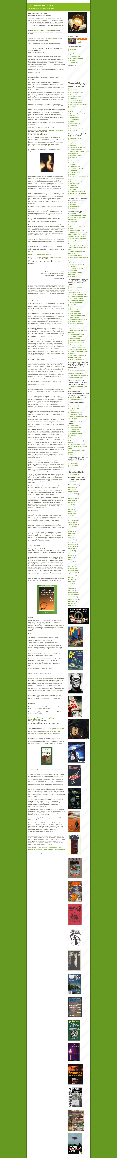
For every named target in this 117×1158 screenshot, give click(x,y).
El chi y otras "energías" (77, 264)
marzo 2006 (71, 586)
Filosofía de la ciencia (76, 51)
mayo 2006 (71, 581)
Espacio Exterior (74, 187)
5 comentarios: (59, 130)
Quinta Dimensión (75, 437)
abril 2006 (70, 583)
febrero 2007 (71, 564)
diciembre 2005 (72, 592)
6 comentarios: (58, 257)
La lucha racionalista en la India (79, 296)
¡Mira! (71, 454)
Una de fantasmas (75, 289)
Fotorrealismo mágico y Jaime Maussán (39, 254)
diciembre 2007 (72, 544)
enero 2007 (71, 566)
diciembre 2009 (72, 491)
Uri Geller (72, 223)
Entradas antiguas (60, 849)
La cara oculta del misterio (77, 370)
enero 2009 (71, 515)
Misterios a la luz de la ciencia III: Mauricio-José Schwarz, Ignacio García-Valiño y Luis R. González (78, 234)
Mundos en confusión (76, 327)
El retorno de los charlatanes (78, 147)
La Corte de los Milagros (77, 168)
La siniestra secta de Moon (77, 347)
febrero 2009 (71, 513)
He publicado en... (75, 474)
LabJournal (73, 185)
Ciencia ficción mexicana (77, 439)
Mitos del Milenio (75, 117)
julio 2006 (70, 577)
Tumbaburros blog (75, 166)
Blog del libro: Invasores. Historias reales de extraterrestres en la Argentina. (77, 143)
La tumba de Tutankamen (77, 359)
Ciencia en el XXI (74, 407)
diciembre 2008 (72, 518)
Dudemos (72, 174)
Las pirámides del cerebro (77, 191)
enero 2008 (71, 542)
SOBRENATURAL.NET (76, 93)
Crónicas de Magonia (76, 399)
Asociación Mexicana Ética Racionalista (51, 730)
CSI (38, 733)
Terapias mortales (75, 311)
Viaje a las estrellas (75, 309)
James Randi (73, 125)
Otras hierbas (74, 62)
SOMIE (30, 735)
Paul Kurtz (57, 731)
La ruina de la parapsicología (78, 294)
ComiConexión (32, 32)
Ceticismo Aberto (75, 123)
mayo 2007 (71, 557)
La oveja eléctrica (50, 228)
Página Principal (48, 849)
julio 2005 (70, 603)
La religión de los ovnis (76, 306)
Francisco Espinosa (45, 30)
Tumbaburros (74, 98)
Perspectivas (32, 146)
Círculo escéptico (75, 119)
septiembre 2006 (72, 573)
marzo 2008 (71, 537)
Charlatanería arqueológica (77, 340)
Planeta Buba (73, 463)
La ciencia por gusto (75, 405)
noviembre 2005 (72, 594)
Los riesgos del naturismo (77, 315)
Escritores (73, 481)
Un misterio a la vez (75, 155)
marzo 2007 (71, 561)
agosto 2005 (71, 601)
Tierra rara (73, 304)
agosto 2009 (71, 500)
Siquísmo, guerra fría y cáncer (78, 349)
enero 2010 (71, 489)
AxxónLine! (73, 435)
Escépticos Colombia (76, 112)
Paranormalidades (75, 183)
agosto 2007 (71, 551)
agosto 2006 (71, 575)
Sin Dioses (73, 204)
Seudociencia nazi (75, 338)
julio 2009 (70, 502)
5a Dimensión (74, 465)
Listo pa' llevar (74, 425)
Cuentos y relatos (75, 56)
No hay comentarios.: (34, 719)
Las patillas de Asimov (41, 5)
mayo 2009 (71, 507)
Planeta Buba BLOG (75, 469)
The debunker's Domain (76, 129)
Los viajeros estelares (76, 414)
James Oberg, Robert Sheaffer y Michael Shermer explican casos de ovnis (78, 247)
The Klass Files (74, 127)
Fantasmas (73, 266)
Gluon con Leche (75, 172)
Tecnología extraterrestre (77, 300)
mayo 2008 (71, 533)
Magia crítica (73, 140)
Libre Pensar (73, 170)
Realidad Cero (49, 38)
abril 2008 (70, 535)
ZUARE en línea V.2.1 (76, 433)
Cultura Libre (73, 208)
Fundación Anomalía (76, 102)
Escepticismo (74, 49)
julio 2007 (70, 553)
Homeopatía (73, 270)
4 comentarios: (58, 847)
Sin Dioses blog (74, 206)
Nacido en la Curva (75, 427)
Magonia (72, 164)
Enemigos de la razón (76, 255)
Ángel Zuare (35, 30)
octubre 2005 (71, 597)
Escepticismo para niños (77, 230)
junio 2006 (71, 579)
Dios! (71, 91)
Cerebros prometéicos (76, 180)
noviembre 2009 (72, 494)
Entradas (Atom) (40, 853)
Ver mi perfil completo (80, 41)
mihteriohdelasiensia (76, 161)
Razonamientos (59, 728)
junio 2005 (71, 605)
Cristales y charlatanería (77, 334)
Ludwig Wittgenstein (76, 53)
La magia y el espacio (76, 321)
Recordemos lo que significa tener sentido (40, 339)
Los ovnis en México (76, 225)
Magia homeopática (75, 313)
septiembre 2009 (72, 498)
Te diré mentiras (74, 429)
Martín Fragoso (82, 38)
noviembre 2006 (72, 570)
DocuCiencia (73, 276)
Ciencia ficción (74, 54)
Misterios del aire (75, 163)
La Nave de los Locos (76, 100)
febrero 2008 (71, 540)
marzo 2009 (71, 511)
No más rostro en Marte (76, 302)
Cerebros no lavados (76, 149)
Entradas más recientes (35, 849)
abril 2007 (70, 559)
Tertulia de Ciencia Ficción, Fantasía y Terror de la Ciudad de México (77, 446)
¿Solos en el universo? (76, 308)
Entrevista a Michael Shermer (78, 215)
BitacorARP (73, 189)
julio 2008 (70, 529)
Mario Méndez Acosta (46, 733)
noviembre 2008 (72, 520)
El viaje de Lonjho (75, 431)
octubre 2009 (71, 496)
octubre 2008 (71, 522)
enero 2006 (71, 590)
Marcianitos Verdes (46, 146)
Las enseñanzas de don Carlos (78, 319)
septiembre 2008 (72, 524)
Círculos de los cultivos (76, 268)
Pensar (72, 121)
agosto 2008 (71, 526)
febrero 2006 (71, 588)
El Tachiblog (73, 157)
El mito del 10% (74, 317)
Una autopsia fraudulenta (77, 298)
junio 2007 (71, 555)
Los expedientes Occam (77, 412)
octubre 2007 (71, 548)
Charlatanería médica (76, 336)
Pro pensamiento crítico (76, 182)
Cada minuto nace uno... (77, 342)
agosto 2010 (71, 487)
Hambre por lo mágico (76, 287)
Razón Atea (73, 202)
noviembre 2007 (72, 546)
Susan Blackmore (75, 131)
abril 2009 (70, 509)
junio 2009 (71, 504)
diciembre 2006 (72, 568)
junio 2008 (71, 531)
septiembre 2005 (72, 599)
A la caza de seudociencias (77, 328)
